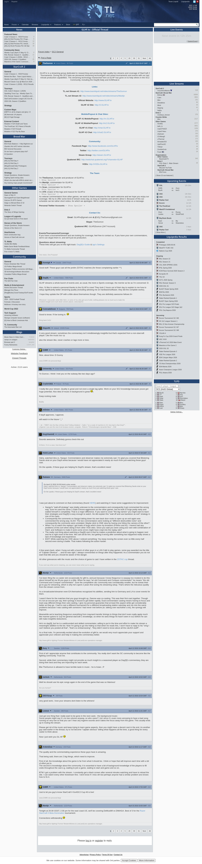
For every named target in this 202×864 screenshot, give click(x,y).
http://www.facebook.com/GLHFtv (103, 146)
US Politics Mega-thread (13, 266)
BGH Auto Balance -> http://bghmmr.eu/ (18, 144)
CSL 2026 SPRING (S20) (168, 265)
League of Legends (12, 216)
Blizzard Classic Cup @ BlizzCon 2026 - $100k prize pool (19, 82)
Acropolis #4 (163, 274)
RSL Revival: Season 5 (167, 283)
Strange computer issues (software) (17, 318)
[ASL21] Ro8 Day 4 (11, 161)
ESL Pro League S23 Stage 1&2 (170, 307)
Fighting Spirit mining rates (14, 178)
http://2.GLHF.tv (102, 105)
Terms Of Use (107, 856)
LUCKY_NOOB (30, 345)
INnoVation (184, 398)
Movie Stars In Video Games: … (14, 337)
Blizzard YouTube (165, 168)
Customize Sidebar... (19, 349)
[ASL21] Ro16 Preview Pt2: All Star (17, 46)
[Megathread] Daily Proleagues (15, 166)
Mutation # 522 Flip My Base (14, 131)
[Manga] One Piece (11, 290)
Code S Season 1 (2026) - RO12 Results (17, 57)
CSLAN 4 (162, 333)
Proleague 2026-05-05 (167, 245)
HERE (92, 504)
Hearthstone (9, 232)
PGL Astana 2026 (165, 373)
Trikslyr (160, 147)
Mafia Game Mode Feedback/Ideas (17, 246)
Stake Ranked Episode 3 (168, 351)
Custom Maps (10, 110)
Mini (159, 100)
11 (33, 55)
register (99, 842)
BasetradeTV (164, 159)
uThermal (160, 139)
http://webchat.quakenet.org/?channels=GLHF (102, 159)
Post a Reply (44, 58)
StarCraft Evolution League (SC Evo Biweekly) (19, 99)
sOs (181, 394)
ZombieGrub (161, 149)
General (7, 72)
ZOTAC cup (122, 561)
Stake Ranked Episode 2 (168, 360)
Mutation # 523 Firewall (12, 129)
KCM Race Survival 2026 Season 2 (171, 271)
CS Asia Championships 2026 (169, 363)
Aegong (160, 108)
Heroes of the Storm (13, 223)
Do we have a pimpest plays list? (16, 151)
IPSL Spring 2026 (165, 268)
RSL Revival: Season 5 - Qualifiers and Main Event (17, 55)
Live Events (176, 29)
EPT (76, 24)
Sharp (182, 408)
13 (33, 41)
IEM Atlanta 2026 (165, 366)
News (19, 29)
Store (68, 24)
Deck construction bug (12, 235)
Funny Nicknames (10, 345)
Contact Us (118, 856)
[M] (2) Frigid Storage (12, 117)
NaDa (159, 110)
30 (134, 58)
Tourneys (8, 89)
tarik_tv (160, 126)
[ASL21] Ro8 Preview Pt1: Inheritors (17, 44)
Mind (159, 105)
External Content (11, 121)
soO (181, 396)
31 (139, 58)
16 (33, 43)
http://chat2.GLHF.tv (102, 132)
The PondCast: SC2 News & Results (17, 126)
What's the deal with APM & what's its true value (19, 180)
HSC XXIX (163, 339)
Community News (12, 50)
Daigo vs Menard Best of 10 (14, 203)
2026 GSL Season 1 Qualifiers (15, 59)
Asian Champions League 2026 (170, 370)
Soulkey (183, 404)
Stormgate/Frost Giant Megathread (16, 198)
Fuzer (159, 152)
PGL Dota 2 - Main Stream (168, 163)
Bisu (181, 403)
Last (161, 408)
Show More (160, 232)
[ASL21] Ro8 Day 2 (11, 168)
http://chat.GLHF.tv (102, 128)
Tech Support (10, 313)
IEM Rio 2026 (164, 292)
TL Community (10, 325)
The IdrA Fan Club (10, 281)
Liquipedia (185, 1)
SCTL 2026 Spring (165, 280)
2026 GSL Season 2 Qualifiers (15, 101)
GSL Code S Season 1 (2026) (15, 91)
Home (6, 24)
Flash (161, 404)
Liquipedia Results (177, 236)
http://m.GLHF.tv (106, 119)
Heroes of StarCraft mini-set (14, 237)
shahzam (160, 134)
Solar (161, 398)
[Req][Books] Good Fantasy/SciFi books (18, 293)
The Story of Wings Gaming (14, 212)
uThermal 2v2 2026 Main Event (170, 342)
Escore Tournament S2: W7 (169, 327)
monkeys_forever (163, 115)
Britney (160, 95)
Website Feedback (19, 353)
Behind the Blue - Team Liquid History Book (19, 76)
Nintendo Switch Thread (13, 205)
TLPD (176, 381)
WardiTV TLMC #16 (166, 248)
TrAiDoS (31, 337)
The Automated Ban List (13, 327)
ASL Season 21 (164, 262)
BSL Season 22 (164, 259)
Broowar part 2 (9, 342)
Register (14, 1)
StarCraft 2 (19, 66)
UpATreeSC (161, 144)
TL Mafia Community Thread (14, 249)
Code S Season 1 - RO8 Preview (16, 37)
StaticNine (31, 339)
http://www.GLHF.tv (102, 100)
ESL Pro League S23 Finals (169, 304)
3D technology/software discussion (16, 271)
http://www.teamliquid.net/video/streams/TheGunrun (103, 91)
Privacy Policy (95, 856)
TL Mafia (8, 242)
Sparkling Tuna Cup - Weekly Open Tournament (19, 93)
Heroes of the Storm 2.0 (13, 228)
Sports (7, 297)
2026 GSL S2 (164, 348)
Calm (159, 97)
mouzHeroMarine (163, 90)
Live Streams (177, 83)
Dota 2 (7, 210)
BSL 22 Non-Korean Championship (171, 324)
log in (88, 842)
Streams (35, 24)
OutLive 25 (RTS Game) (13, 200)
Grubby (160, 124)
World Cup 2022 (11, 309)
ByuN (161, 393)
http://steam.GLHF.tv (101, 155)
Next (144, 58)
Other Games (19, 187)
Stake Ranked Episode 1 (168, 298)
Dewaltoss (161, 103)
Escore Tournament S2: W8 (169, 330)
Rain (161, 403)
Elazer (183, 400)
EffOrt (161, 406)
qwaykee (31, 342)
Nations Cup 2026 (165, 251)
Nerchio (182, 393)
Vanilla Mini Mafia (10, 244)
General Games (11, 193)
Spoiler (49, 180)
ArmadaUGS (162, 142)
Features (58, 24)
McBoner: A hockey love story (15, 304)
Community (19, 256)
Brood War (19, 136)
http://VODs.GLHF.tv (98, 164)
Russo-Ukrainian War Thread (14, 264)
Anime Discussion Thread (13, 287)
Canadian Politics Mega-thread (15, 274)
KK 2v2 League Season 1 (168, 321)
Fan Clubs (8, 278)
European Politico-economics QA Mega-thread (19, 269)
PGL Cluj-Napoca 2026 (167, 310)
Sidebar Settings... (176, 412)
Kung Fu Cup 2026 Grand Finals (170, 336)
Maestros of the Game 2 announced (17, 62)
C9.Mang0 (161, 136)
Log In (6, 1)
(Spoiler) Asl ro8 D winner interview (17, 146)
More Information (146, 860)
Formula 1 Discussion (12, 302)
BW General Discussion (13, 149)
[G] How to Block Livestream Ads (16, 320)
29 (129, 58)
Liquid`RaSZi (162, 129)
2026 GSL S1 (164, 286)
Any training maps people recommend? (18, 183)
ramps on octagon (10, 340)
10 (33, 46)
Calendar (25, 24)
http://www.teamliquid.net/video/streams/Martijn (103, 96)
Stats (161, 400)
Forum (15, 24)
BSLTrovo (162, 172)
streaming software (11, 315)
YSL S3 (161, 277)
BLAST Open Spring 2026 (168, 301)
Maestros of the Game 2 (167, 345)
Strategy (8, 106)
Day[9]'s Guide (83, 246)
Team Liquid (173, 1)
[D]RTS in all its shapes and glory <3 (17, 112)
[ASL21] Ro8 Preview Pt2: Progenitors (17, 39)
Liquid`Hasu (161, 131)
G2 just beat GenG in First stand (16, 219)
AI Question (8, 154)
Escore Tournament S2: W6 (169, 318)
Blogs (19, 332)
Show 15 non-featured (164, 175)
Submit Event (192, 41)
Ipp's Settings (98, 246)
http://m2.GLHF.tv (107, 123)
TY (160, 394)
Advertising (84, 856)
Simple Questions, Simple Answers (16, 175)
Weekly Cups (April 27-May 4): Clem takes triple (17, 52)
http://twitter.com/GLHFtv (98, 150)
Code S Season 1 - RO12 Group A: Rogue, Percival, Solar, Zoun (17, 41)
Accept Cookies (129, 860)
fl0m (159, 119)
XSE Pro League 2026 (167, 354)
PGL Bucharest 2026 (166, 295)
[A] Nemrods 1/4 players (13, 114)
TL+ (83, 24)
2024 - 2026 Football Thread (14, 299)
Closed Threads (19, 358)
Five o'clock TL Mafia (11, 252)
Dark (161, 396)
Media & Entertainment (14, 285)
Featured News (10, 34)
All (150, 58)
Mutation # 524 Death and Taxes (16, 124)
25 (33, 59)
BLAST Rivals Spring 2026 (168, 289)
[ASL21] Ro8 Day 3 (11, 163)
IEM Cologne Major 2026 (168, 357)
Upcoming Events (176, 180)
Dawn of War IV (10, 195)
